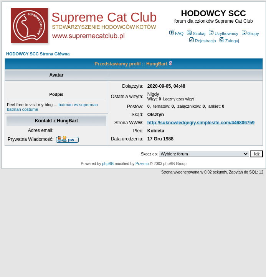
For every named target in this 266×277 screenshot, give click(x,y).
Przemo (142, 164)
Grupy (250, 33)
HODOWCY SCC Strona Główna (37, 54)
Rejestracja (202, 40)
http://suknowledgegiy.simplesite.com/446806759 (200, 122)
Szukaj (196, 33)
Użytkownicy (223, 33)
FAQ (176, 33)
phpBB (108, 164)
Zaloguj (229, 40)
